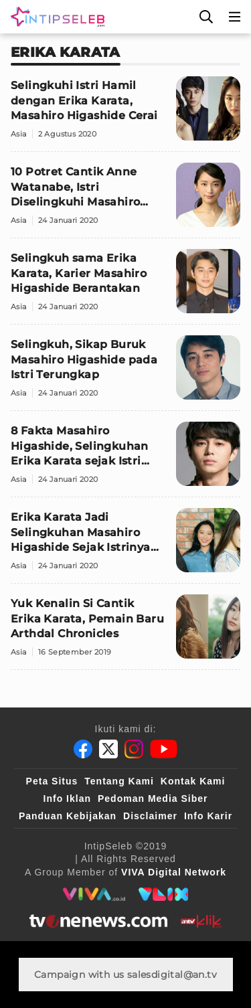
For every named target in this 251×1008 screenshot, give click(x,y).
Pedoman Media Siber (152, 798)
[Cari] (206, 16)
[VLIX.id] (163, 894)
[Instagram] (133, 749)
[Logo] (55, 16)
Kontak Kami (193, 781)
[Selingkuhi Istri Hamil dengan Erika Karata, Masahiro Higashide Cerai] (125, 114)
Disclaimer (150, 816)
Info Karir (208, 816)
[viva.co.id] (94, 894)
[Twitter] (108, 749)
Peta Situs (52, 781)
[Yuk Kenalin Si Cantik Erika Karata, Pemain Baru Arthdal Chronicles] (125, 632)
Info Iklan (67, 798)
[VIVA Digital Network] (173, 872)
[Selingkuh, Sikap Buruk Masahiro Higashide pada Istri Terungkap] (125, 373)
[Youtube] (163, 749)
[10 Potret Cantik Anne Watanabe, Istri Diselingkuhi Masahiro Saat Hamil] (125, 200)
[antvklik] (201, 921)
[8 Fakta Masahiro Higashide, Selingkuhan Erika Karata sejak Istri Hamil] (125, 459)
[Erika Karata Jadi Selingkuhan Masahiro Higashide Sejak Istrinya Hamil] (125, 546)
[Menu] (235, 16)
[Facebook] (83, 749)
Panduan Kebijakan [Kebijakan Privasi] (67, 816)
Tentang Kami (119, 781)
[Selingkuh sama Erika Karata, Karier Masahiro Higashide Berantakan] (125, 287)
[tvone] (98, 921)
